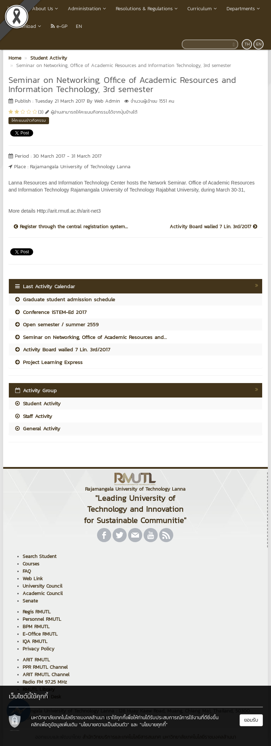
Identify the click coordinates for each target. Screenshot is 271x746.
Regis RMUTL (36, 611)
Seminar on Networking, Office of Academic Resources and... (90, 337)
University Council (42, 586)
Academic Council (43, 593)
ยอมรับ (251, 720)
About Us (45, 8)
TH (247, 44)
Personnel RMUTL (42, 619)
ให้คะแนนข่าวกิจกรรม (29, 120)
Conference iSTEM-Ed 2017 (50, 312)
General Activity (37, 428)
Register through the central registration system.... (71, 226)
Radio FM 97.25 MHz (45, 682)
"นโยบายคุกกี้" (154, 724)
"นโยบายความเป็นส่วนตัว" (104, 724)
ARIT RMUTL (36, 659)
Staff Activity (33, 416)
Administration (87, 8)
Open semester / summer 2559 (56, 324)
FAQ (27, 571)
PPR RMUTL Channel (45, 667)
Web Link (33, 578)
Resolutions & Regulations (147, 8)
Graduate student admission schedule (64, 299)
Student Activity (37, 403)
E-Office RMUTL (40, 634)
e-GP (59, 26)
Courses (31, 564)
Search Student (39, 556)
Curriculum (202, 8)
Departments (244, 8)
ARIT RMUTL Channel (46, 674)
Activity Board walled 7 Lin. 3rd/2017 (213, 226)
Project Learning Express (48, 362)
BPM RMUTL (36, 626)
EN (79, 26)
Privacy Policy (38, 649)
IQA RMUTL (35, 641)
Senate (30, 601)
